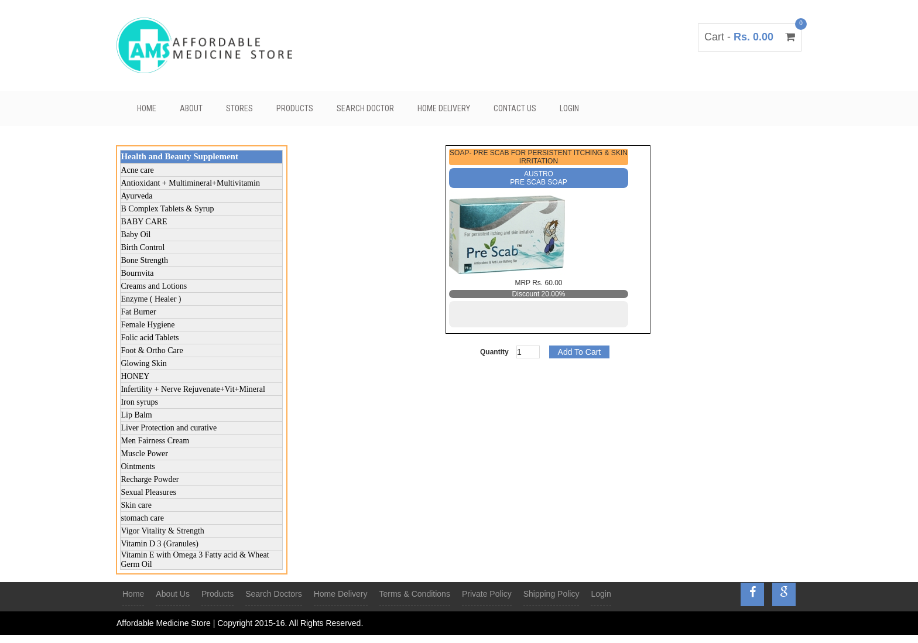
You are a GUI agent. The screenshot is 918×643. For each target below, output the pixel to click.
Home (146, 108)
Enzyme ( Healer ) (151, 299)
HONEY (135, 376)
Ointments (138, 466)
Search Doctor (365, 108)
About (191, 108)
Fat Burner (138, 311)
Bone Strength (144, 260)
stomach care (142, 518)
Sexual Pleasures (148, 492)
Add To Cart (579, 352)
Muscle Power (144, 453)
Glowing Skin (143, 363)
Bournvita (137, 273)
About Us (173, 593)
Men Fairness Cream (155, 440)
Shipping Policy (551, 593)
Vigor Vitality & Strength (162, 530)
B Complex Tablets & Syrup (167, 208)
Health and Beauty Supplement (179, 156)
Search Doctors (273, 593)
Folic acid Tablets (150, 337)
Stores (239, 108)
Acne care (137, 170)
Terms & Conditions (414, 593)
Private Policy (487, 593)
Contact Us (515, 108)
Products (294, 108)
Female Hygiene (147, 324)
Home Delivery (443, 108)
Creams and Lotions (154, 286)
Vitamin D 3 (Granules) (159, 543)
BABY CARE (144, 221)
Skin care (136, 505)
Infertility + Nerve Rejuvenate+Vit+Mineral (193, 389)
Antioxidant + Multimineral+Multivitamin (190, 183)
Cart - (749, 37)
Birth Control (143, 247)
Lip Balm (136, 415)
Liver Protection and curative (169, 427)
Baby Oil (135, 234)
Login (569, 108)
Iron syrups (139, 402)
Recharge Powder (150, 479)
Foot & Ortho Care (152, 350)
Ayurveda (136, 195)
